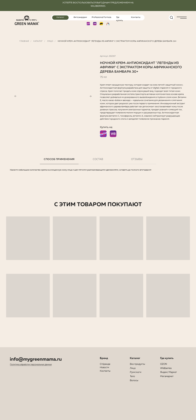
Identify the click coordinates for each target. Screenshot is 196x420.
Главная (24, 41)
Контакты (135, 17)
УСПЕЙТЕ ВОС (70, 3)
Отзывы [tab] (136, 159)
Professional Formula (101, 17)
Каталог (60, 17)
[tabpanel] (98, 185)
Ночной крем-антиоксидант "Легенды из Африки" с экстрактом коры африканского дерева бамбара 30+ (117, 41)
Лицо (50, 41)
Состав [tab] (98, 159)
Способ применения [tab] (59, 159)
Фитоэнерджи (80, 17)
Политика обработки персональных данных (31, 365)
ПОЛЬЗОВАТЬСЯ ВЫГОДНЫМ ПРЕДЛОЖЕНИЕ (103, 3)
